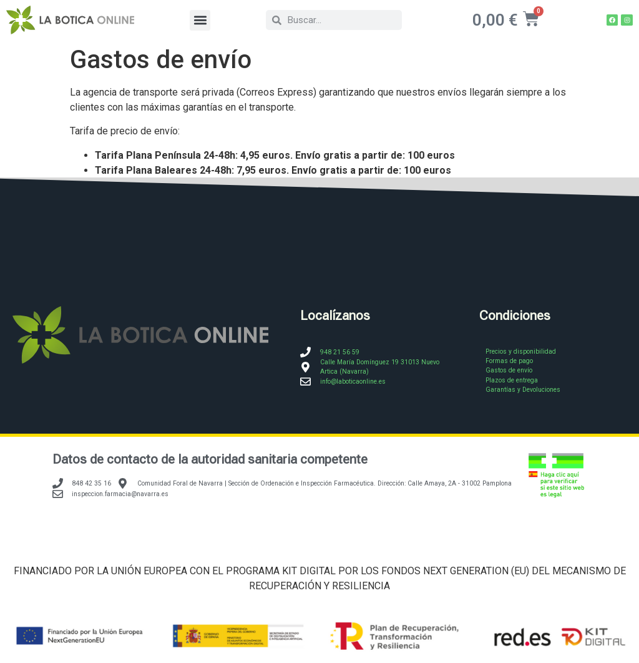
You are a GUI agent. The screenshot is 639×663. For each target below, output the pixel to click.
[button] (200, 20)
